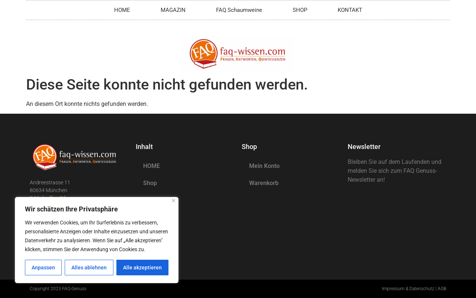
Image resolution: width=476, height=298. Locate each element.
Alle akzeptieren (142, 268)
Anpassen (43, 268)
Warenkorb (264, 183)
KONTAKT (350, 10)
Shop (150, 183)
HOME (122, 10)
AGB (442, 288)
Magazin (154, 200)
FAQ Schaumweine (239, 10)
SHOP (300, 10)
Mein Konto (264, 165)
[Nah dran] (173, 200)
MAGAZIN (173, 10)
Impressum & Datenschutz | (410, 288)
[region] (96, 240)
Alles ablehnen (89, 268)
